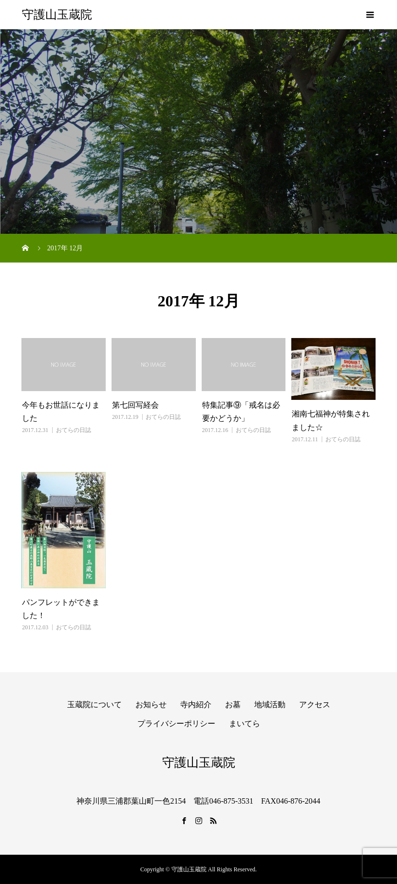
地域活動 (269, 704)
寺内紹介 (195, 704)
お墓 (233, 704)
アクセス (314, 704)
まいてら (244, 723)
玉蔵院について (94, 704)
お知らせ (151, 704)
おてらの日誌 (73, 430)
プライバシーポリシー (176, 723)
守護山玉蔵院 (57, 14)
